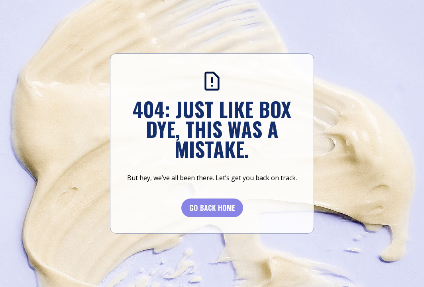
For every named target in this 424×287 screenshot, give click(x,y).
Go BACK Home (212, 207)
